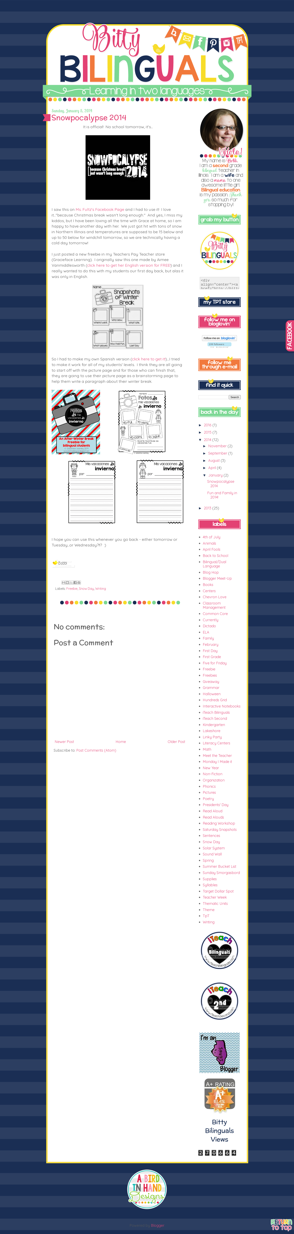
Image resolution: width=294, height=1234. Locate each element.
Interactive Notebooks (222, 706)
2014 (208, 439)
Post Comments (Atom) (96, 750)
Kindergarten (214, 724)
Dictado (209, 626)
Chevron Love (214, 597)
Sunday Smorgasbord (221, 872)
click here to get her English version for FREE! (129, 265)
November (218, 446)
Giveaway (211, 681)
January (216, 475)
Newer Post (64, 741)
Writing (100, 589)
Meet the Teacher (217, 755)
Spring (208, 860)
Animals (209, 543)
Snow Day (86, 589)
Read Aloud (212, 811)
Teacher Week (215, 897)
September (218, 453)
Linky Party (212, 737)
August (214, 460)
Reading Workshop (219, 823)
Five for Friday (215, 663)
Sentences (211, 835)
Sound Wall (212, 854)
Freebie (71, 589)
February (210, 644)
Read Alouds (213, 817)
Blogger (157, 1225)
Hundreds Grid (215, 700)
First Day (210, 650)
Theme (208, 909)
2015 (208, 432)
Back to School (215, 555)
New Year (211, 768)
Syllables (210, 885)
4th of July (211, 537)
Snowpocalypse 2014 (220, 483)
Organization (214, 780)
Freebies (210, 675)
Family (208, 638)
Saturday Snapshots (220, 829)
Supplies (210, 879)
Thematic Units (215, 903)
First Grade (212, 656)
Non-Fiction (212, 774)
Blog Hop (211, 572)
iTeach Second (215, 718)
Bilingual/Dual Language (214, 564)
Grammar (211, 687)
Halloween (212, 694)
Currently (210, 620)
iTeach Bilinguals (216, 712)
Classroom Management (214, 605)
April (212, 467)
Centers (209, 591)
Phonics (209, 786)
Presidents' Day (215, 804)
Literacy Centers (216, 743)
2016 (208, 425)
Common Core (215, 613)
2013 (208, 508)
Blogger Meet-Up (217, 578)
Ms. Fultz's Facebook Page (100, 209)
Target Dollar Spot (218, 891)
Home (121, 741)
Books (208, 584)
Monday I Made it (217, 761)
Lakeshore (211, 730)
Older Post (176, 741)
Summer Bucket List (219, 866)
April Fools (211, 549)
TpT (206, 916)
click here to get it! (148, 358)
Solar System (214, 848)
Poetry (208, 798)
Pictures (209, 792)
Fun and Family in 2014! (222, 495)
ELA (206, 632)
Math (207, 749)
